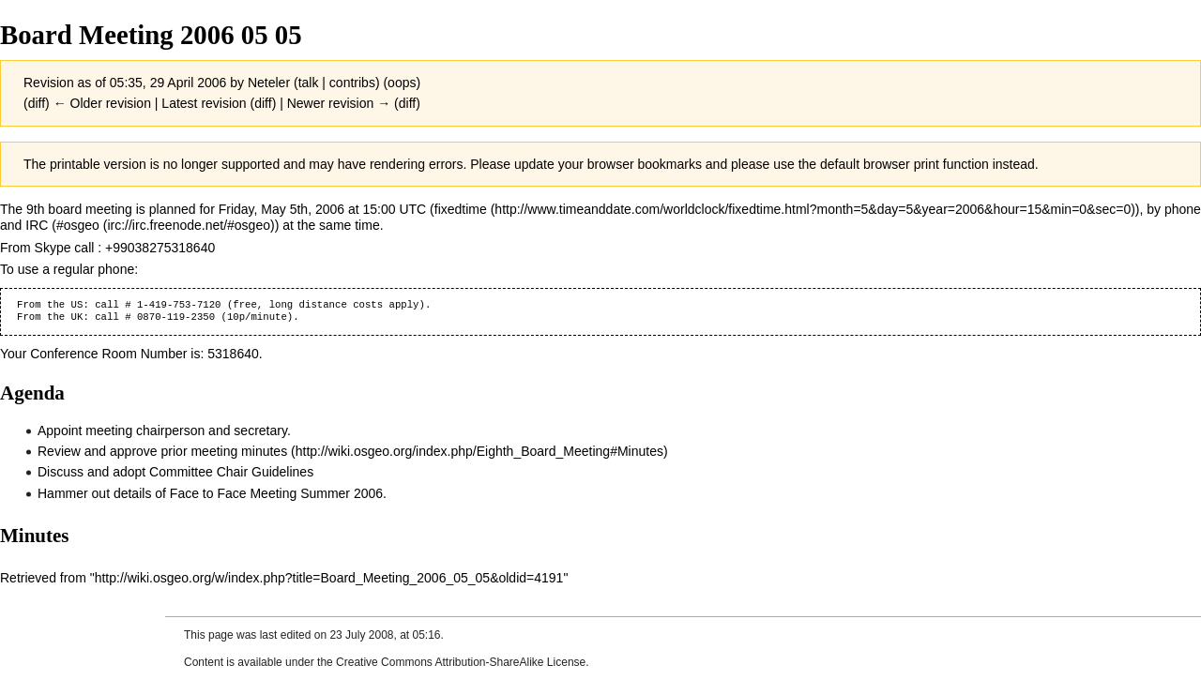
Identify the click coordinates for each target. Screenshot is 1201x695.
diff (36, 103)
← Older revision (102, 103)
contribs (352, 82)
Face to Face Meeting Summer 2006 (276, 493)
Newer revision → (338, 103)
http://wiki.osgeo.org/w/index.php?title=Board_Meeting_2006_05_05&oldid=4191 (329, 577)
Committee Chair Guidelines (231, 471)
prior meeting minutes (224, 451)
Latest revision (203, 103)
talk (308, 82)
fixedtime (460, 209)
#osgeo (77, 225)
